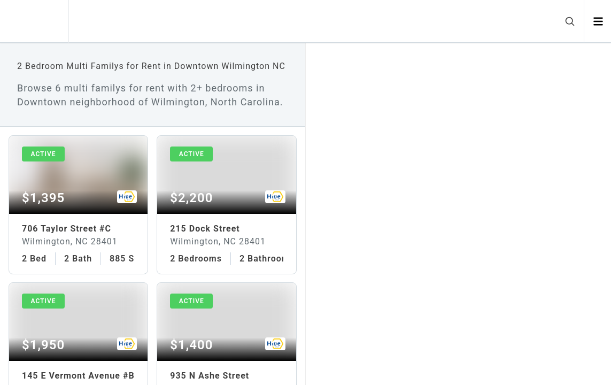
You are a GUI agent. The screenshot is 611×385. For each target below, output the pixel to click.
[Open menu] (598, 21)
